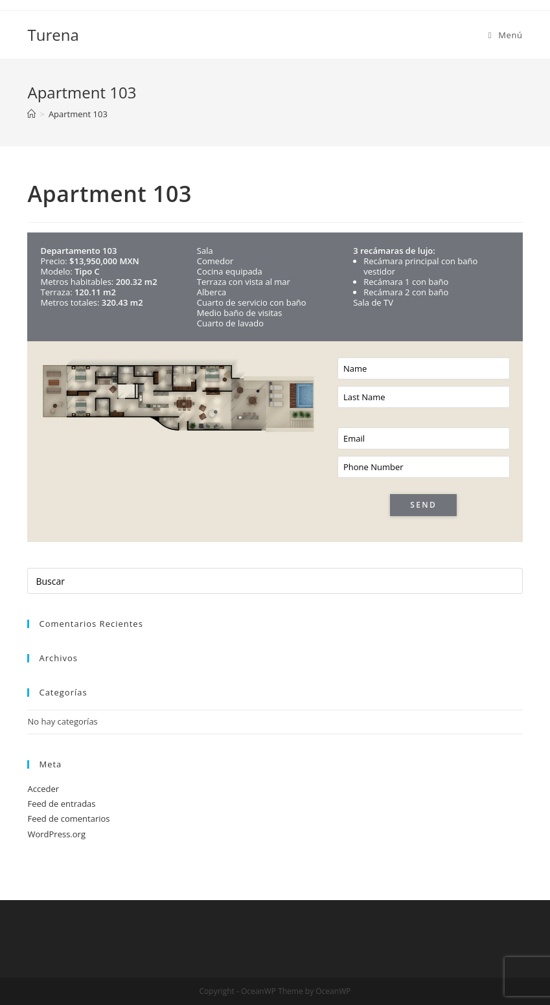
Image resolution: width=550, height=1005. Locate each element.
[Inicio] (31, 114)
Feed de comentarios (68, 818)
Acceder (43, 789)
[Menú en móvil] (505, 35)
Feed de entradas (61, 803)
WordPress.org (56, 834)
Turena (52, 34)
